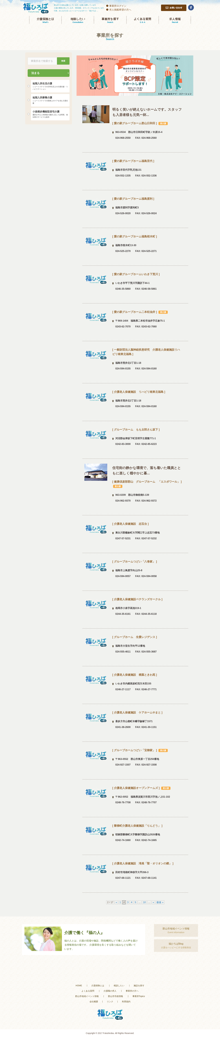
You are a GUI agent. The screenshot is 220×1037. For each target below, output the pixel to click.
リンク (110, 1001)
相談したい (119, 985)
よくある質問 (87, 991)
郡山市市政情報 (115, 996)
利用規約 (126, 1001)
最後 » (159, 902)
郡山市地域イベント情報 (87, 996)
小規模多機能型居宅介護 (50, 114)
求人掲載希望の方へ (120, 9)
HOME (79, 985)
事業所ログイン (117, 6)
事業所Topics (138, 996)
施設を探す (139, 985)
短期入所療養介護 (50, 100)
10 (144, 902)
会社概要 (94, 1001)
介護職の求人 (110, 991)
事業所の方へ (132, 991)
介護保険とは (97, 985)
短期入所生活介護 (50, 86)
